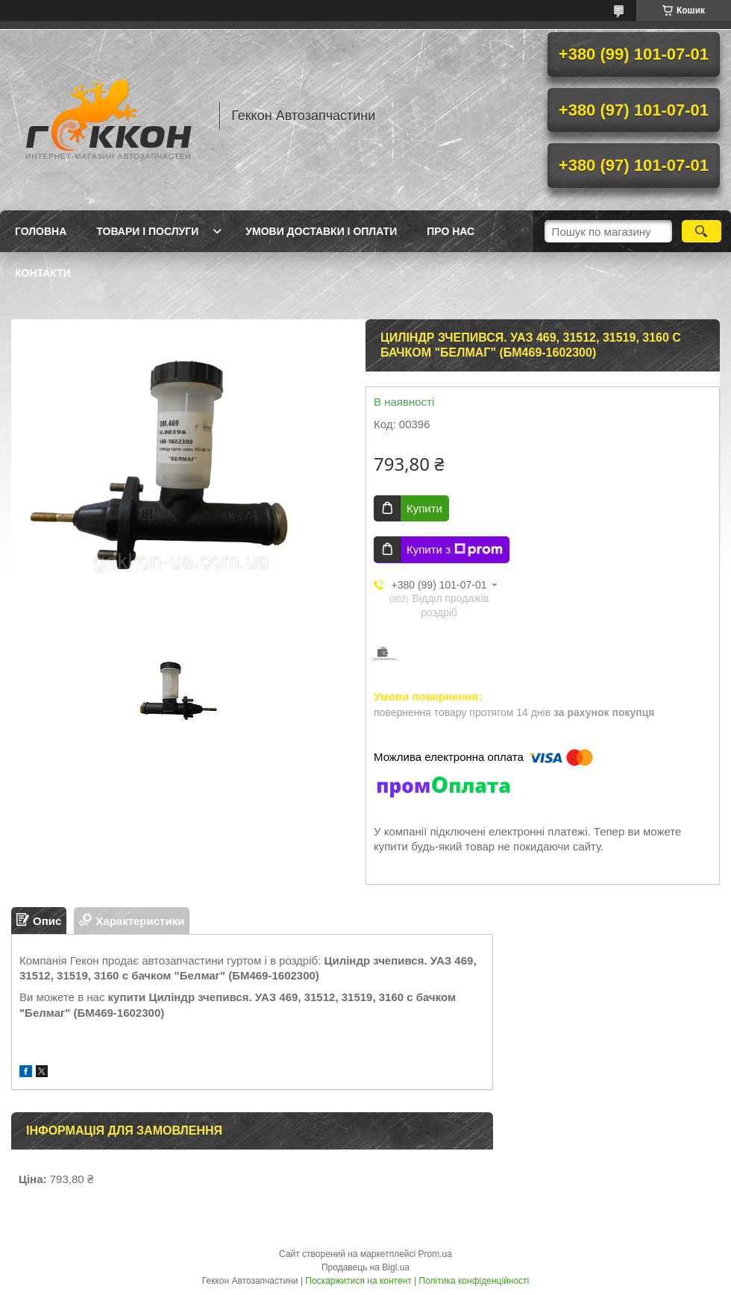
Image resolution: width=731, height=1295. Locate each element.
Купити (424, 508)
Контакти (43, 273)
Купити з (455, 549)
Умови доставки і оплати (321, 231)
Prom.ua (435, 1254)
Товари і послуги (147, 231)
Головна (40, 231)
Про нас (450, 231)
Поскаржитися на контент (358, 1281)
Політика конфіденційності (474, 1281)
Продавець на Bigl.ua (365, 1267)
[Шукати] (701, 231)
